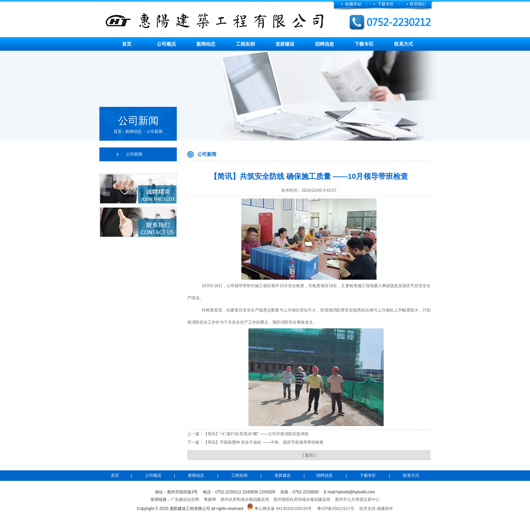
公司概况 (166, 44)
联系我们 (418, 4)
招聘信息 (324, 44)
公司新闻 (134, 154)
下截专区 (368, 475)
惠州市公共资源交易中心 (357, 499)
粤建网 (210, 499)
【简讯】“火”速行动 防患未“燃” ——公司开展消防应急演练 (256, 433)
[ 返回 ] (309, 455)
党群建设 (284, 44)
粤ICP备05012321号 (335, 508)
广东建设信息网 (185, 499)
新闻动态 (205, 44)
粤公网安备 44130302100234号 (283, 508)
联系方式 (403, 44)
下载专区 (386, 4)
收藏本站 (353, 4)
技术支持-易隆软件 (376, 508)
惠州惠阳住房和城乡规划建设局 (301, 499)
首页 (126, 44)
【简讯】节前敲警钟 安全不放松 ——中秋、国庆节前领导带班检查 (263, 442)
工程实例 (245, 44)
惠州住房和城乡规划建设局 (244, 499)
